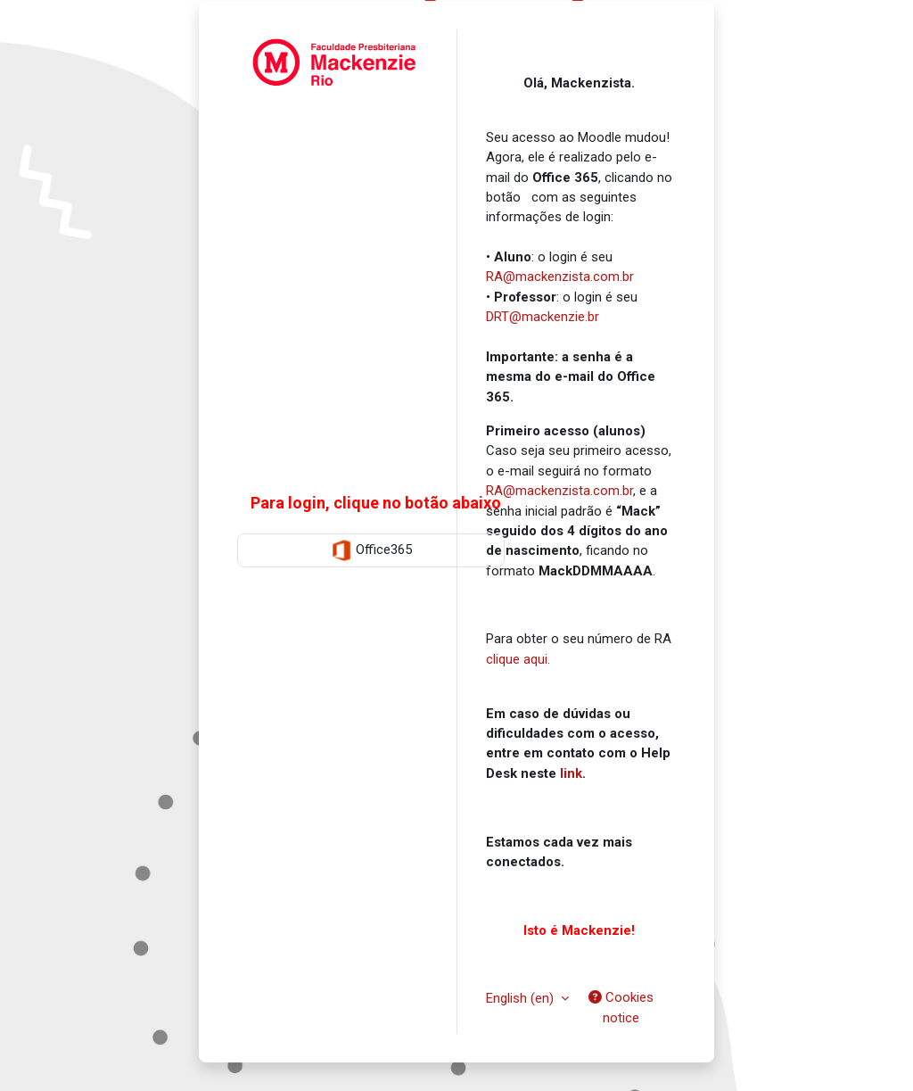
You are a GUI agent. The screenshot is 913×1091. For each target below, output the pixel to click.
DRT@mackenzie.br (542, 317)
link (571, 773)
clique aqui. (518, 659)
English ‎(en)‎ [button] (521, 998)
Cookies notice (621, 1007)
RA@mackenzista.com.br (560, 277)
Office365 (371, 550)
